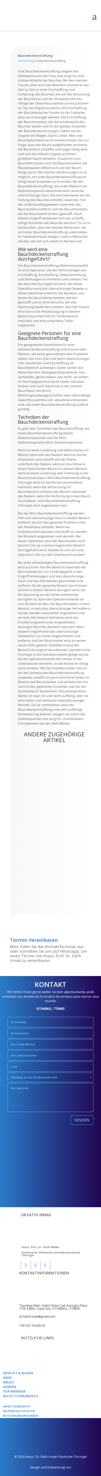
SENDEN (81, 1120)
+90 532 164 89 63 (32, 1325)
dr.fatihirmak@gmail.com (37, 1316)
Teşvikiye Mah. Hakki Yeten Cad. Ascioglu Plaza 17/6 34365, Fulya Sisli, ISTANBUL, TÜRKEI (53, 1307)
